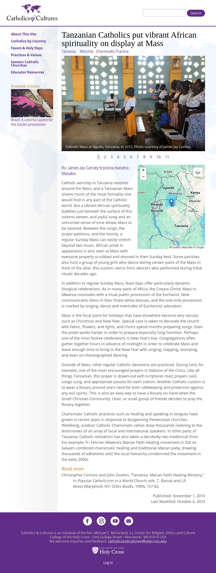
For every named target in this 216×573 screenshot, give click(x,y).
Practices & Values (26, 55)
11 (167, 156)
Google (200, 247)
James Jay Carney (83, 167)
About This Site (23, 34)
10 (158, 156)
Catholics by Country (28, 41)
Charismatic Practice (112, 51)
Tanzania (69, 51)
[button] (171, 202)
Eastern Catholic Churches (25, 64)
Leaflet (174, 247)
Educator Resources (27, 72)
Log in (108, 562)
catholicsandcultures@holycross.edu (137, 541)
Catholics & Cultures (32, 13)
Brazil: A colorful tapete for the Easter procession (32, 122)
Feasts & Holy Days (27, 48)
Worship (86, 51)
